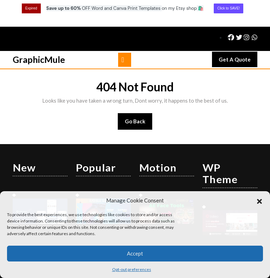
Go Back (139, 96)
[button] (259, 200)
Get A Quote (238, 34)
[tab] (124, 33)
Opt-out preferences (131, 269)
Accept (135, 253)
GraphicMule (39, 32)
